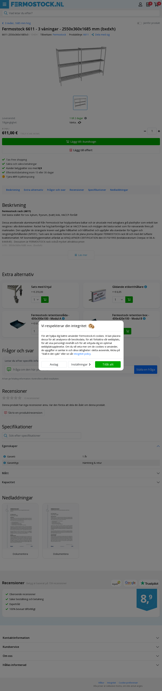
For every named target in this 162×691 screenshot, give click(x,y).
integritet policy (82, 353)
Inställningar (81, 364)
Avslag (54, 364)
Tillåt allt (108, 364)
